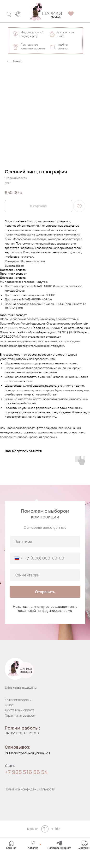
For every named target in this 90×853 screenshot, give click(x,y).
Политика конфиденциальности (30, 789)
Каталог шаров (17, 700)
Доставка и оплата (20, 710)
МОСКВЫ (56, 17)
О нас (9, 705)
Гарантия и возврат (20, 715)
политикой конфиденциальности (45, 611)
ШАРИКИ (52, 13)
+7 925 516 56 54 (26, 772)
